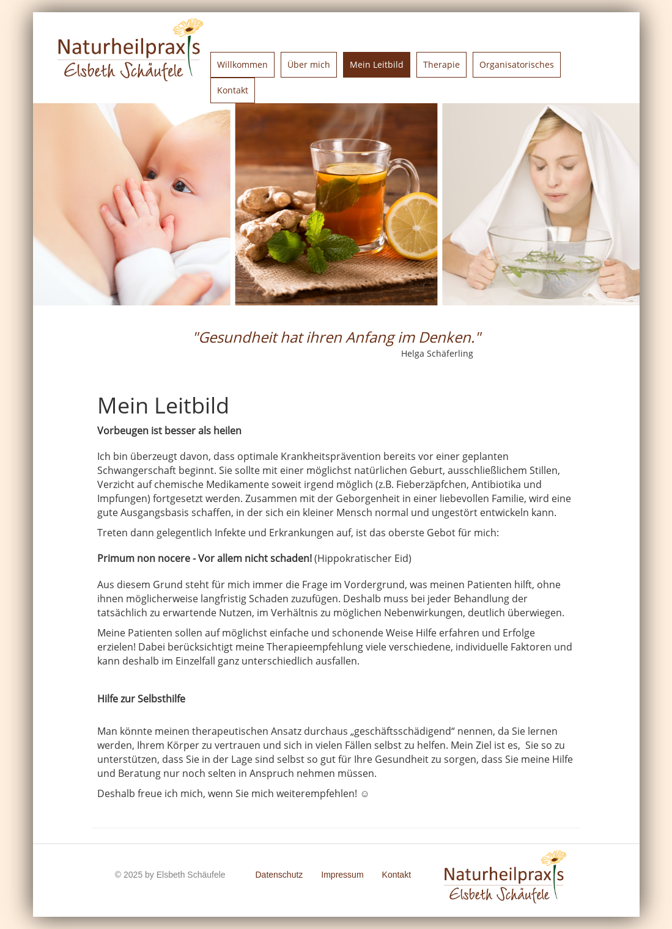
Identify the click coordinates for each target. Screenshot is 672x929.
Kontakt (232, 90)
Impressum (342, 875)
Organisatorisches (516, 64)
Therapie (441, 64)
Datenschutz (279, 875)
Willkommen (242, 64)
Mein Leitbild (377, 64)
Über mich (308, 64)
